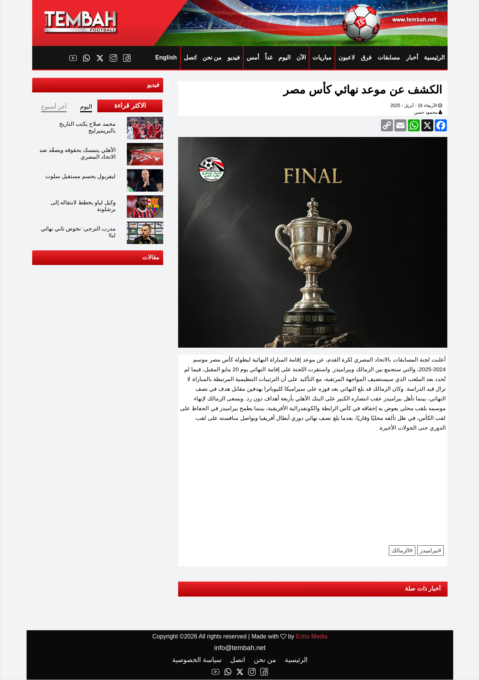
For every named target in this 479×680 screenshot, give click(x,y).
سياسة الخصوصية (196, 660)
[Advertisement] (312, 491)
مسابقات (388, 57)
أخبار (412, 57)
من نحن (211, 57)
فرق (365, 57)
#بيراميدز (430, 550)
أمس (252, 57)
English (166, 57)
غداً (268, 57)
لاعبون (346, 57)
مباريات (321, 57)
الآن (300, 57)
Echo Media (311, 637)
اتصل (189, 57)
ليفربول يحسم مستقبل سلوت (80, 176)
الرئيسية (434, 57)
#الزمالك (401, 550)
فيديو (233, 57)
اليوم (284, 57)
